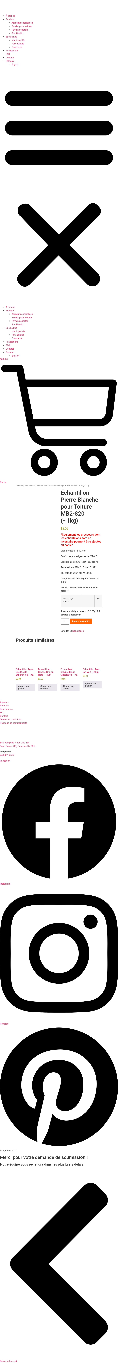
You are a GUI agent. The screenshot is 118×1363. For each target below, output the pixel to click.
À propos (10, 15)
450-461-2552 (7, 755)
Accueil (19, 485)
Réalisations (12, 50)
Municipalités (18, 40)
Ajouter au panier (81, 621)
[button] (59, 185)
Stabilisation (18, 33)
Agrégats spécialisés (22, 22)
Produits (10, 19)
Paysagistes (18, 43)
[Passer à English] (15, 64)
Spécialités (11, 36)
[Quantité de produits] (65, 622)
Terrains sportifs (20, 29)
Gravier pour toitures (22, 26)
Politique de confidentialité (13, 723)
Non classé (30, 485)
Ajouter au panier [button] (23, 687)
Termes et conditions (11, 719)
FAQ (8, 54)
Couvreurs (17, 47)
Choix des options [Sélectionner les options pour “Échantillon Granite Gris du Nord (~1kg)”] (45, 687)
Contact (10, 57)
